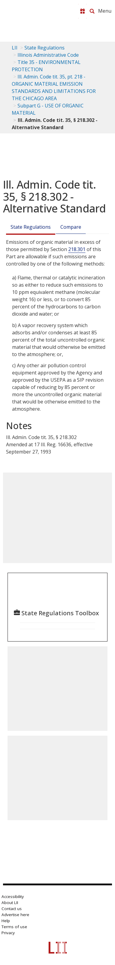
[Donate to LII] (82, 11)
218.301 (76, 249)
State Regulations (44, 47)
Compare (70, 227)
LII (15, 47)
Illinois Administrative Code (48, 55)
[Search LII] (92, 11)
